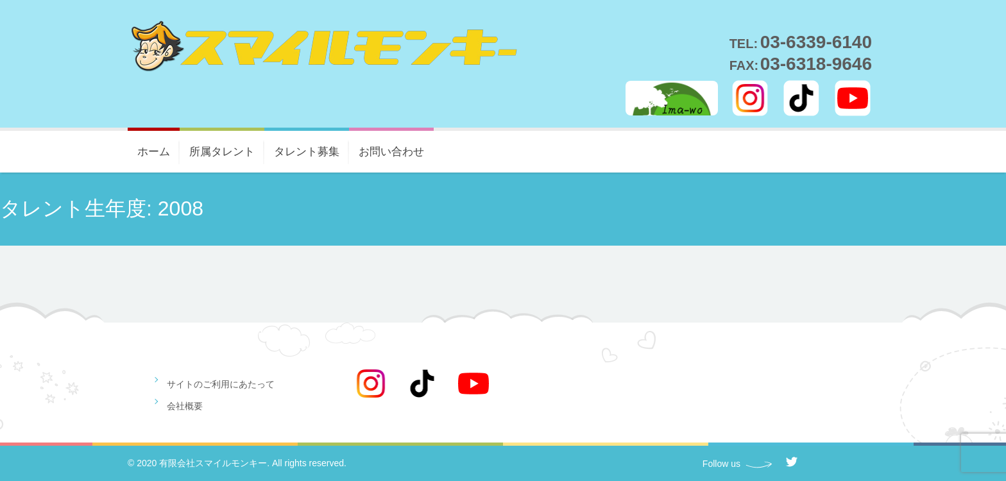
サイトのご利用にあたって (221, 384)
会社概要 (185, 406)
